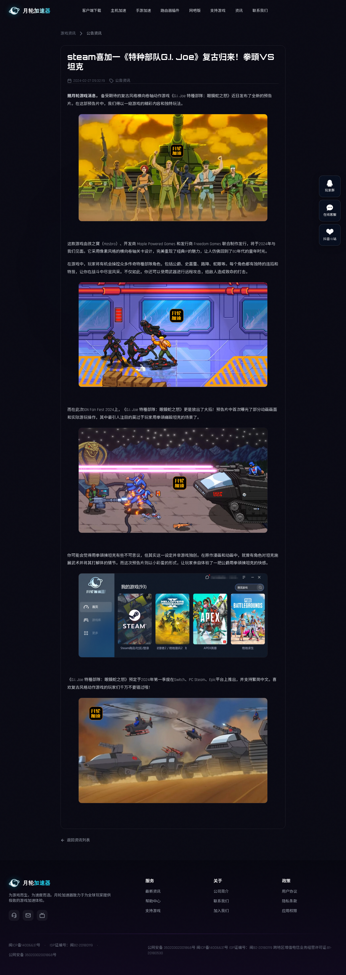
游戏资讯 (68, 33)
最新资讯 (153, 891)
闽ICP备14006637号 (212, 947)
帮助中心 (153, 901)
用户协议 (289, 891)
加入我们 (221, 911)
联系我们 (221, 901)
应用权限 (289, 911)
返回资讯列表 (75, 840)
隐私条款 (289, 901)
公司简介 (221, 891)
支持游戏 (153, 911)
